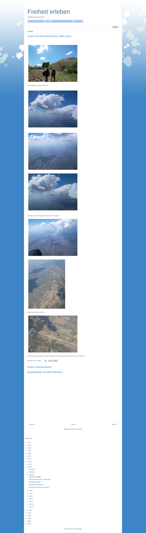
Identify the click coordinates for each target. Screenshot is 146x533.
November (31, 472)
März (30, 501)
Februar (31, 504)
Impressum (78, 21)
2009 (29, 513)
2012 (29, 467)
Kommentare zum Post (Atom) (75, 429)
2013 (29, 464)
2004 (29, 518)
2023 (29, 442)
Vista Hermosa (45, 85)
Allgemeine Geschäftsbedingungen (62, 21)
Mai (30, 496)
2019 (29, 450)
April (30, 498)
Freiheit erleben (49, 11)
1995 (29, 523)
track (76, 356)
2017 (29, 456)
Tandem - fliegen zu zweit (36, 21)
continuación (82, 356)
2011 (29, 510)
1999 (29, 521)
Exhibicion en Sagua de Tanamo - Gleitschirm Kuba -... (40, 479)
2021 (29, 445)
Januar (30, 507)
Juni (30, 493)
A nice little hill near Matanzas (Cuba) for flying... (39, 487)
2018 (29, 453)
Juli (30, 490)
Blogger (80, 529)
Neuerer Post (32, 424)
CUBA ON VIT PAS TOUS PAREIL (35, 477)
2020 (29, 448)
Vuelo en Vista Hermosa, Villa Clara (36, 484)
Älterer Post (114, 424)
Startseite (73, 424)
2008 (29, 515)
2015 (29, 458)
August (30, 474)
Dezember (31, 469)
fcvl (48, 21)
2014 (29, 461)
